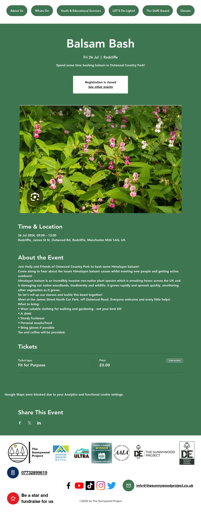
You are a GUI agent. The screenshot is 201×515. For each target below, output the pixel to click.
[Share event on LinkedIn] (39, 422)
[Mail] (128, 485)
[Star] (13, 498)
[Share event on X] (29, 422)
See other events (100, 87)
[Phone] (13, 472)
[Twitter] (111, 485)
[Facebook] (68, 485)
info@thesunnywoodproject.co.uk (164, 486)
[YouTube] (79, 485)
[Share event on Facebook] (20, 422)
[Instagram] (100, 485)
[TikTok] (90, 485)
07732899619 (34, 472)
